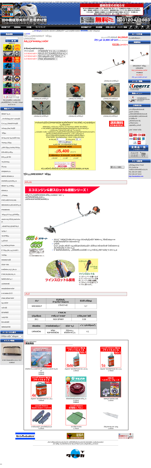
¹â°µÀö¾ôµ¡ (6, 162)
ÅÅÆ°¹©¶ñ (5, 265)
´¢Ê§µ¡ (4, 133)
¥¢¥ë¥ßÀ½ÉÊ (6, 260)
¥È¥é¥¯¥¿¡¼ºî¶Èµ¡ (8, 186)
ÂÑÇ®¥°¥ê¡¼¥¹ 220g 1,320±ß (111, 427)
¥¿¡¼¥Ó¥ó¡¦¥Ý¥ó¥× (8, 245)
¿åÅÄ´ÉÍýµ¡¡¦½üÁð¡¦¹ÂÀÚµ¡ (11, 147)
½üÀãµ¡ (4, 255)
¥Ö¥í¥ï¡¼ (5, 190)
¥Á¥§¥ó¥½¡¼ (6, 171)
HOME (28, 33)
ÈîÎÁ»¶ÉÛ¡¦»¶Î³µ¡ (7, 152)
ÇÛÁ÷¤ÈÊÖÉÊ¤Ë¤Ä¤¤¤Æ (74, 442)
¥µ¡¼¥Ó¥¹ (5, 303)
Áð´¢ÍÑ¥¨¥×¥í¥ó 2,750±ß (76, 427)
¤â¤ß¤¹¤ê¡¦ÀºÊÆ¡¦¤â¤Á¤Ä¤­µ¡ (11, 220)
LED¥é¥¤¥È (6, 284)
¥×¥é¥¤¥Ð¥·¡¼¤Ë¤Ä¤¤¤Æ (138, 116)
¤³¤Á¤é (81, 137)
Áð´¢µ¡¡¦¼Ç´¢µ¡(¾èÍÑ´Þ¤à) (11, 138)
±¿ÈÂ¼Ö (5, 241)
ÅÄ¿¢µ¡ (4, 167)
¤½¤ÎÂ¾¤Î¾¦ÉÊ (134, 89)
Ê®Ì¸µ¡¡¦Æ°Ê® (6, 157)
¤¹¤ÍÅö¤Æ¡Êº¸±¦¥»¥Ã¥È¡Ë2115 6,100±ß (41, 427)
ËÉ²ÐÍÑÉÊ (5, 312)
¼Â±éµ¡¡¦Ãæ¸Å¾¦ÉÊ (8, 128)
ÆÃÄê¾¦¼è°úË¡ (135, 121)
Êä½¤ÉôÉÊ (5, 322)
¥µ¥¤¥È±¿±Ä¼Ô (135, 125)
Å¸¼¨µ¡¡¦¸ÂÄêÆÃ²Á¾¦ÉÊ (10, 123)
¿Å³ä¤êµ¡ (5, 195)
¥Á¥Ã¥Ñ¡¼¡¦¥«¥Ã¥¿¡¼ (9, 181)
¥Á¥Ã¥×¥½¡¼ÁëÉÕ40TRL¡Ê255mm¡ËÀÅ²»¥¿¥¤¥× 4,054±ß (41, 371)
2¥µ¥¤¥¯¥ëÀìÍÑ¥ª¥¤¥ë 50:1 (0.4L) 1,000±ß (76, 370)
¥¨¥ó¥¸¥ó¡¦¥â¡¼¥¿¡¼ (8, 274)
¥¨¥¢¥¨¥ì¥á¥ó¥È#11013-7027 (12, 360)
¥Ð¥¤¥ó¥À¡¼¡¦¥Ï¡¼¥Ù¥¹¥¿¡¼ (11, 205)
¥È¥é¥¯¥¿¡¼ (6, 114)
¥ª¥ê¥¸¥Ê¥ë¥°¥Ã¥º (8, 298)
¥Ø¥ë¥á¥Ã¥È (6, 327)
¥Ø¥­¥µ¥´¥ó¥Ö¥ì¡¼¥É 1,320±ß (111, 399)
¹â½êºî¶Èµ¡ (5, 236)
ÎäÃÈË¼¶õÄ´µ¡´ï (7, 279)
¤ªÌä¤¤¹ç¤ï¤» (134, 123)
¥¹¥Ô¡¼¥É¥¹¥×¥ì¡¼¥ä (9, 200)
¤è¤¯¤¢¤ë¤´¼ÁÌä (135, 130)
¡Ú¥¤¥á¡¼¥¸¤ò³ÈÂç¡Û (111, 80)
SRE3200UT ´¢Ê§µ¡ (139, 66)
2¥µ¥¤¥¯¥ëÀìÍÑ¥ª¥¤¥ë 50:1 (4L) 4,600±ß (41, 399)
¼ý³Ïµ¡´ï (4, 231)
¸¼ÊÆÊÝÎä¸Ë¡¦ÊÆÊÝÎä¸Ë (10, 226)
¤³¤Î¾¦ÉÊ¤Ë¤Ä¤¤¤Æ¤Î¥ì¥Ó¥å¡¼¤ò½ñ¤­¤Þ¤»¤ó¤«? (143, 99)
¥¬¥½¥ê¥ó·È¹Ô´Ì (7, 293)
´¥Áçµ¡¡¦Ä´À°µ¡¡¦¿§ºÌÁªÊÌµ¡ (10, 214)
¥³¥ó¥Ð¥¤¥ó (6, 210)
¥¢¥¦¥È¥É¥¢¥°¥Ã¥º (8, 289)
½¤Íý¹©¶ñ (5, 317)
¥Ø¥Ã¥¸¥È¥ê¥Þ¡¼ (8, 176)
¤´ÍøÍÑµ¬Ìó (133, 118)
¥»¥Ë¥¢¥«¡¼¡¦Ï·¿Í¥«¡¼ (9, 269)
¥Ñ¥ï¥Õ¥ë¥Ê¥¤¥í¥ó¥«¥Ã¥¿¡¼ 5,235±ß (76, 400)
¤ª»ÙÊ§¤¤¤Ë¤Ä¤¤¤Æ (137, 109)
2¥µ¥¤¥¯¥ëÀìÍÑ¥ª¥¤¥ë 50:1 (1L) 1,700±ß (111, 370)
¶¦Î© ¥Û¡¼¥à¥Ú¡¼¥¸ (136, 88)
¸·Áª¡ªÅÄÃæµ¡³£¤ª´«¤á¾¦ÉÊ (11, 119)
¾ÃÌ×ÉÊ (4, 308)
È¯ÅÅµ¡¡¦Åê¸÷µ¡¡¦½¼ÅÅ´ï (10, 250)
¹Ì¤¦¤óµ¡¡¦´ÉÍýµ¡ (7, 143)
